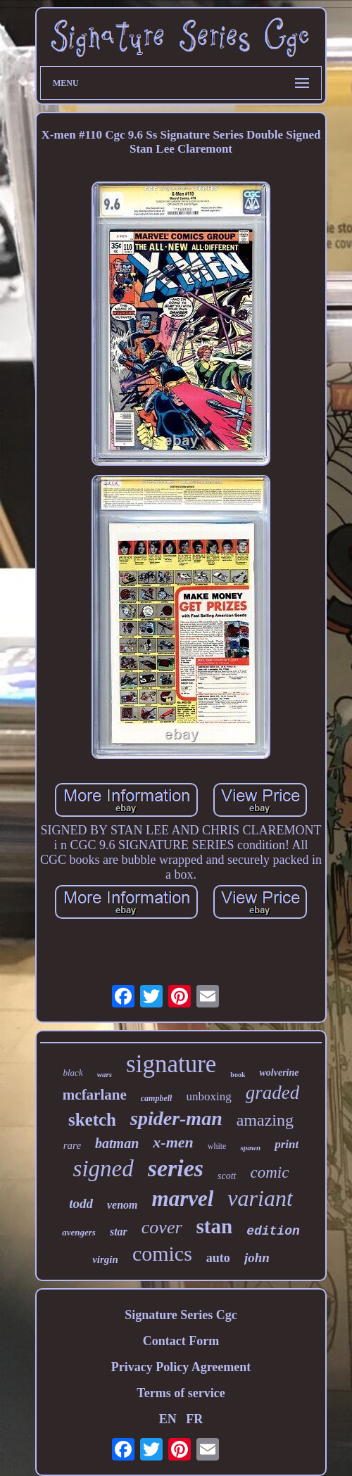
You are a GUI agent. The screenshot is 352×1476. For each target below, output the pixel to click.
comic (270, 1172)
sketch (92, 1119)
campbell (156, 1098)
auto (218, 1258)
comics (162, 1253)
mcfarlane (95, 1094)
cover (162, 1227)
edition (273, 1231)
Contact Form (181, 1341)
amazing (265, 1120)
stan (214, 1226)
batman (117, 1143)
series (175, 1168)
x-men (173, 1142)
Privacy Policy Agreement (181, 1367)
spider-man (176, 1118)
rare (72, 1145)
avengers (79, 1232)
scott (227, 1176)
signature (171, 1064)
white (217, 1146)
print (286, 1144)
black (73, 1072)
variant (259, 1198)
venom (122, 1205)
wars (104, 1074)
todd (81, 1203)
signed (103, 1168)
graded (273, 1092)
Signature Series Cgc (181, 1315)
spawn (250, 1147)
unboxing (208, 1096)
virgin (105, 1259)
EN (168, 1419)
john (257, 1257)
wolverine (278, 1072)
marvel (183, 1198)
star (118, 1232)
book (237, 1075)
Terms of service (181, 1393)
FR (194, 1419)
